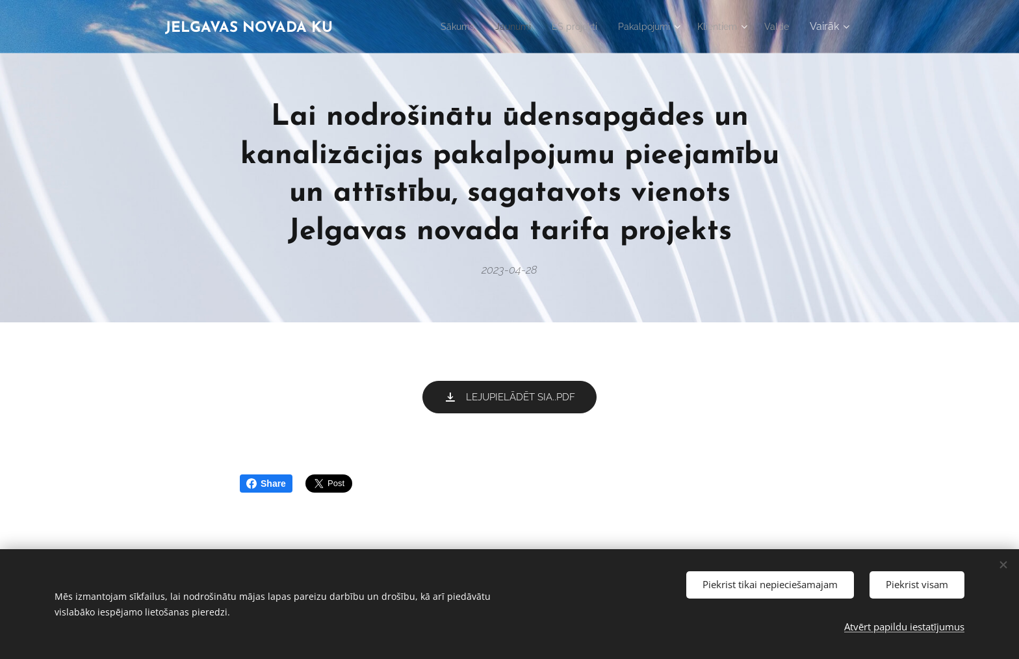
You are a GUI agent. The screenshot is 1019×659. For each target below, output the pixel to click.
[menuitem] (432, 26)
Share (266, 483)
